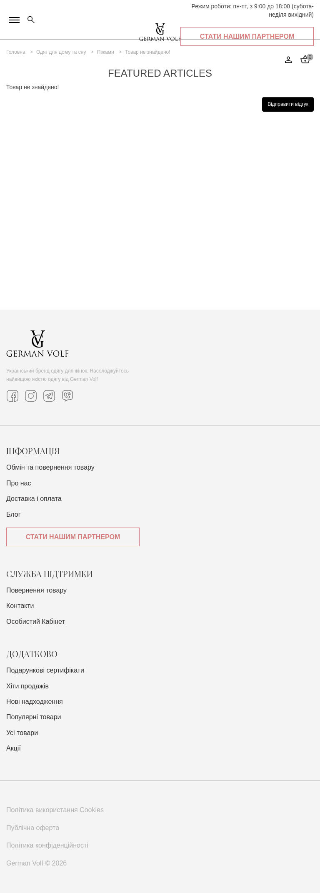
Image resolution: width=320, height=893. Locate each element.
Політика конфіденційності (47, 845)
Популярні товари (33, 716)
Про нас (18, 483)
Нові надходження (34, 701)
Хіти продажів (27, 686)
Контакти (20, 605)
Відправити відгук (288, 104)
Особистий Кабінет (35, 621)
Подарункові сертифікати (45, 670)
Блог (13, 514)
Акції (13, 748)
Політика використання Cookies (55, 809)
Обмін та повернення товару (50, 467)
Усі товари (22, 732)
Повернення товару (36, 590)
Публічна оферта (32, 827)
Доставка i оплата (34, 498)
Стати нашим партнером (73, 536)
